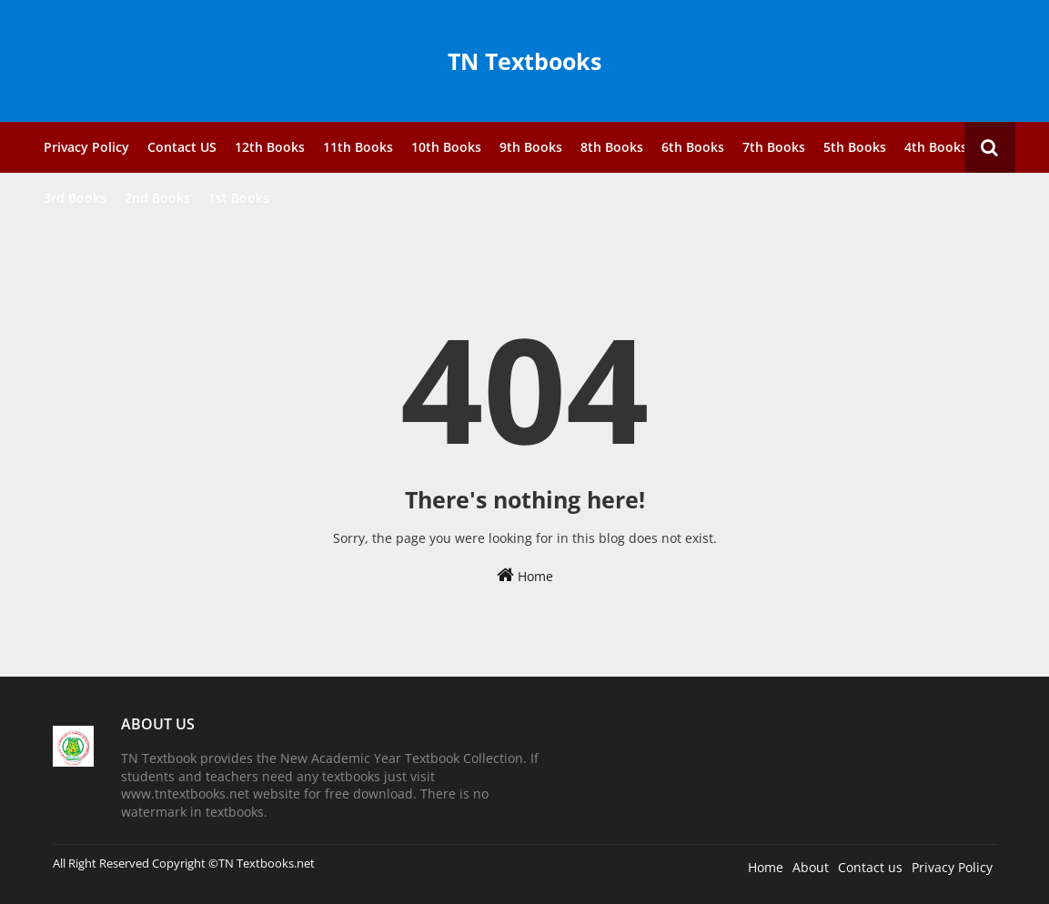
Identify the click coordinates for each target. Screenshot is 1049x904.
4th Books (935, 147)
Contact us (870, 867)
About (810, 867)
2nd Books (157, 197)
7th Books (773, 147)
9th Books (530, 147)
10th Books (446, 147)
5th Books (854, 147)
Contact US (182, 147)
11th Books (358, 147)
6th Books (692, 147)
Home (525, 575)
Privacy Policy (86, 147)
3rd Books (75, 197)
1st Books (238, 197)
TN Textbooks (524, 60)
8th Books (611, 147)
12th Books (270, 147)
